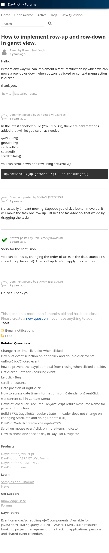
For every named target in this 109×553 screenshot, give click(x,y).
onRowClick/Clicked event (20, 361)
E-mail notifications (19, 330)
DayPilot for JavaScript (17, 454)
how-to (6, 93)
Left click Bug (11, 377)
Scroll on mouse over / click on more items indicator (40, 428)
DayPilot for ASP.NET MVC (20, 463)
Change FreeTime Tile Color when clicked (32, 350)
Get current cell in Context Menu (25, 398)
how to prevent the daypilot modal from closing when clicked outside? (53, 366)
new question (37, 318)
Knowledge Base (13, 501)
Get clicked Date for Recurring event (28, 372)
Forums (30, 4)
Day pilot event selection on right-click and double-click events (47, 356)
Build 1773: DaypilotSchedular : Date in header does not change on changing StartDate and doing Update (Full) (51, 415)
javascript (20, 93)
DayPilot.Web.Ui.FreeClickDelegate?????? (31, 423)
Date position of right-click (21, 388)
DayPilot (14, 4)
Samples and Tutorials (17, 482)
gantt (33, 93)
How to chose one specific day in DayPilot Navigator (40, 434)
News (5, 486)
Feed (8, 336)
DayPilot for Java (13, 467)
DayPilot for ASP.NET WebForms (25, 458)
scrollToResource (13, 382)
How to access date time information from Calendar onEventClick (50, 393)
